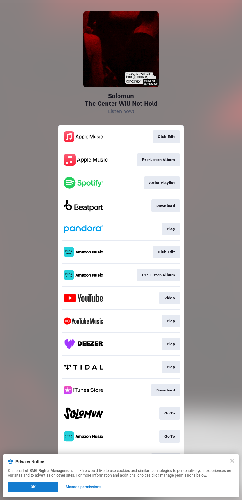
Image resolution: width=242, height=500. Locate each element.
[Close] (232, 461)
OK (33, 487)
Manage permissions (83, 487)
